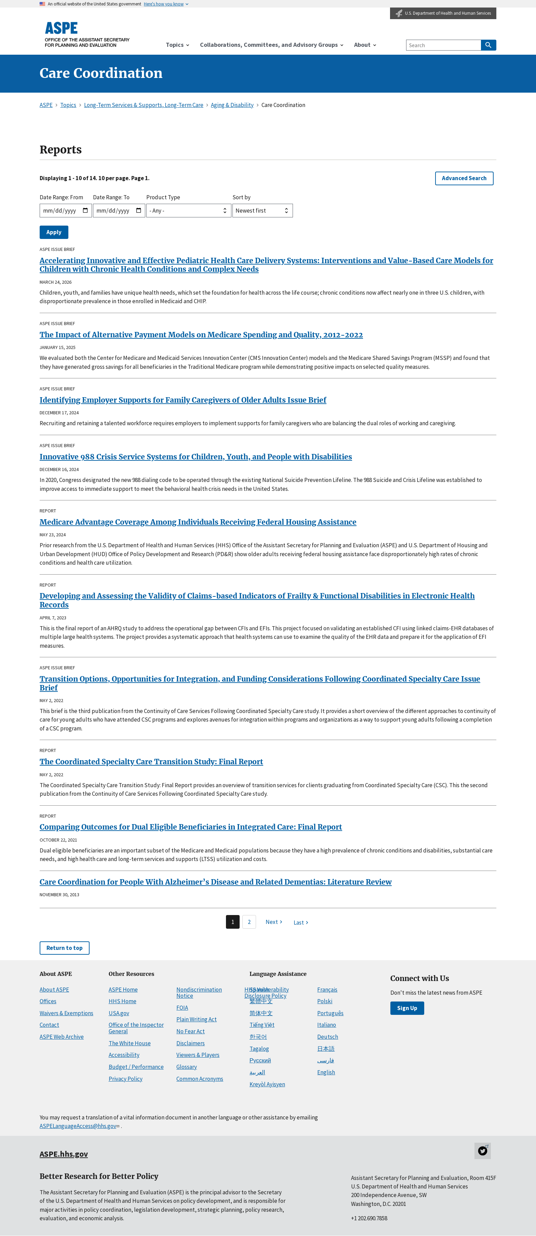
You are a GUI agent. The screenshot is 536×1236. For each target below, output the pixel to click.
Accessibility (124, 1055)
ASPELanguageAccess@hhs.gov (80, 1126)
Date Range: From (61, 197)
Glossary (186, 1067)
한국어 (258, 1036)
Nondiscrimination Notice (199, 993)
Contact (49, 1025)
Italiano (326, 1025)
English (326, 1072)
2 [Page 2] (249, 922)
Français (327, 989)
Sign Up (407, 1008)
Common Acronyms (199, 1079)
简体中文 (261, 1013)
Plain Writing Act (196, 1019)
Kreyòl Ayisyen (267, 1084)
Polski (324, 1001)
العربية (257, 1072)
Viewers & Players (197, 1055)
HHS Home (122, 1001)
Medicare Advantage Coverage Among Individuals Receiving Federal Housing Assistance (198, 522)
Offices (48, 1001)
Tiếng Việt (262, 1025)
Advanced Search (464, 178)
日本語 (326, 1048)
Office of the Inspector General (136, 1028)
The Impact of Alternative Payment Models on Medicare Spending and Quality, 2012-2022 (201, 334)
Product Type (163, 197)
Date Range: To (111, 197)
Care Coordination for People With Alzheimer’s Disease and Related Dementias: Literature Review (216, 882)
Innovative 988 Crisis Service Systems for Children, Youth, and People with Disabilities (196, 456)
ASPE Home (123, 989)
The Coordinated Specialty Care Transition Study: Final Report (151, 761)
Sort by (241, 197)
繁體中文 (261, 1001)
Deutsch (327, 1036)
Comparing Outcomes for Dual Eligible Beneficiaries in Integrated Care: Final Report (191, 827)
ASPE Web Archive (62, 1036)
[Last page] (302, 922)
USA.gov (119, 1013)
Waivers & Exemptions (66, 1013)
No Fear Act (190, 1031)
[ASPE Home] (87, 34)
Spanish (259, 989)
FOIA (182, 1007)
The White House (130, 1043)
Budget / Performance (136, 1067)
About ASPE (54, 989)
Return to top (64, 948)
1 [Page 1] (232, 922)
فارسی (325, 1060)
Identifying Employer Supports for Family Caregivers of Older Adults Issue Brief (183, 400)
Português (330, 1013)
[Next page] (275, 922)
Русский (260, 1060)
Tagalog (259, 1048)
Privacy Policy (126, 1079)
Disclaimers (190, 1043)
